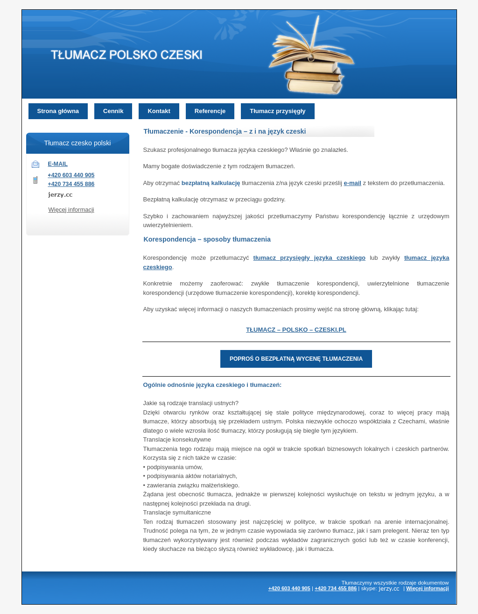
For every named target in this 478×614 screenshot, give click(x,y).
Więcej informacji (71, 209)
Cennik (113, 110)
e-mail (352, 182)
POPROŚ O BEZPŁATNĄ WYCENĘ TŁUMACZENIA (296, 359)
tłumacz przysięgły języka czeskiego (309, 257)
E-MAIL (58, 164)
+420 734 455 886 (71, 184)
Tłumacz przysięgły (277, 110)
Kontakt (159, 110)
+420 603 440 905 (71, 175)
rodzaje (407, 582)
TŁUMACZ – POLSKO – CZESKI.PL (296, 329)
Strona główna (58, 110)
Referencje (210, 110)
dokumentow (433, 582)
